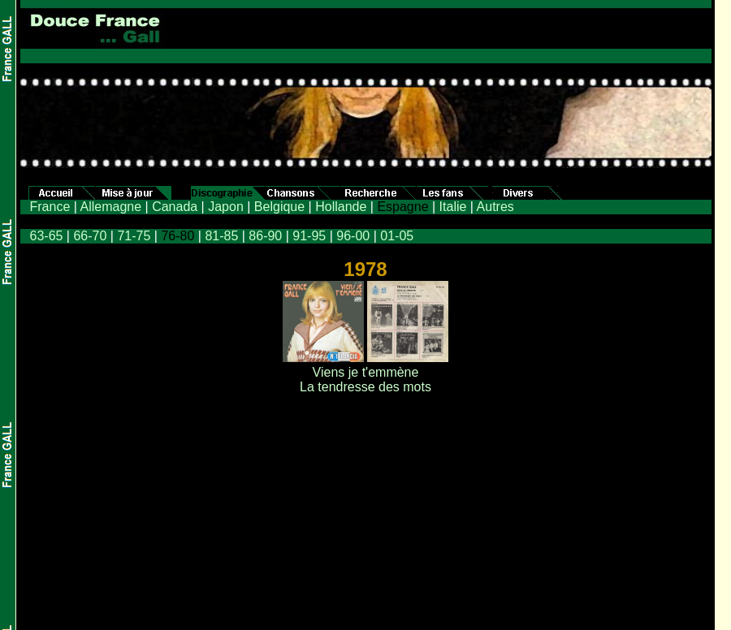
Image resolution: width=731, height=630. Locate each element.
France (50, 207)
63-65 (46, 236)
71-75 (133, 236)
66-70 (89, 236)
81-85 (221, 236)
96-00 (353, 236)
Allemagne (110, 207)
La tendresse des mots (365, 387)
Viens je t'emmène (366, 372)
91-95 (309, 236)
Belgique (279, 207)
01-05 (396, 236)
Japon (226, 207)
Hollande (340, 207)
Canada (174, 207)
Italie (453, 207)
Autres (495, 207)
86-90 (265, 236)
